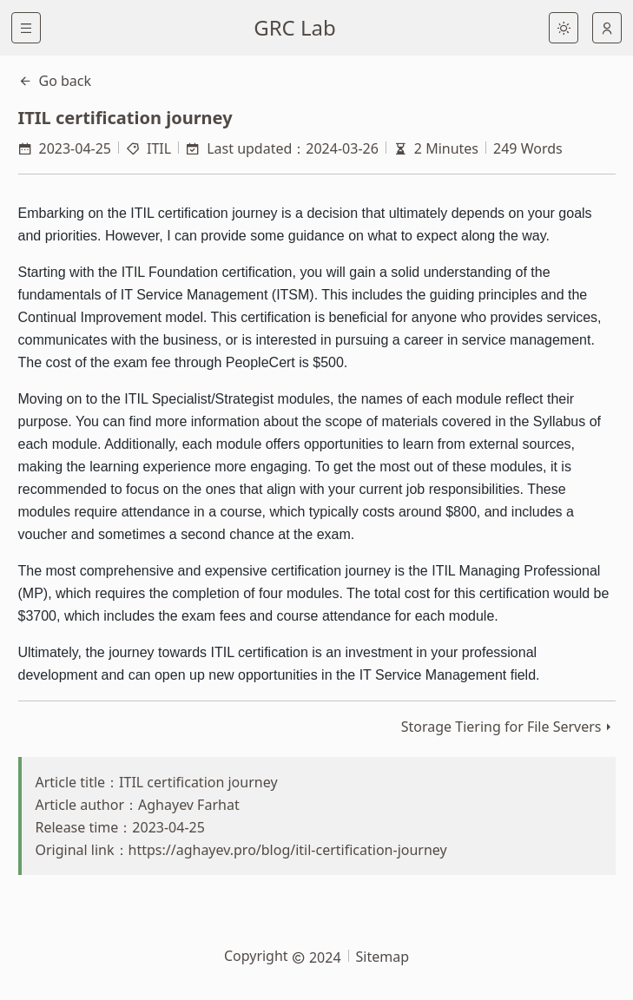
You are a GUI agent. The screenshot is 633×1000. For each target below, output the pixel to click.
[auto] (607, 27)
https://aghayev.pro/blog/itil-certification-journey (288, 849)
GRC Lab (295, 27)
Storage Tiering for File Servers (501, 726)
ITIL (159, 148)
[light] (563, 27)
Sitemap (383, 956)
